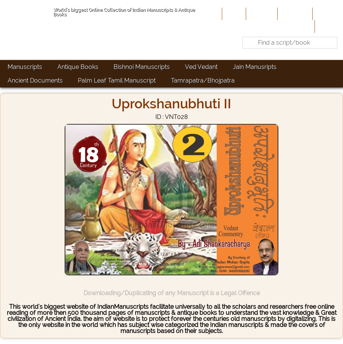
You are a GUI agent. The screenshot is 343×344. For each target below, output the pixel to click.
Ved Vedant (201, 66)
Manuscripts (25, 66)
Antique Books (77, 66)
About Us (261, 14)
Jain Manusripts (255, 66)
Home (233, 14)
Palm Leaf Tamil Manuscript (117, 80)
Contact (328, 26)
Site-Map (326, 14)
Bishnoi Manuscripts (142, 66)
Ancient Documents (35, 80)
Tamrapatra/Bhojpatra (203, 80)
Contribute (294, 14)
